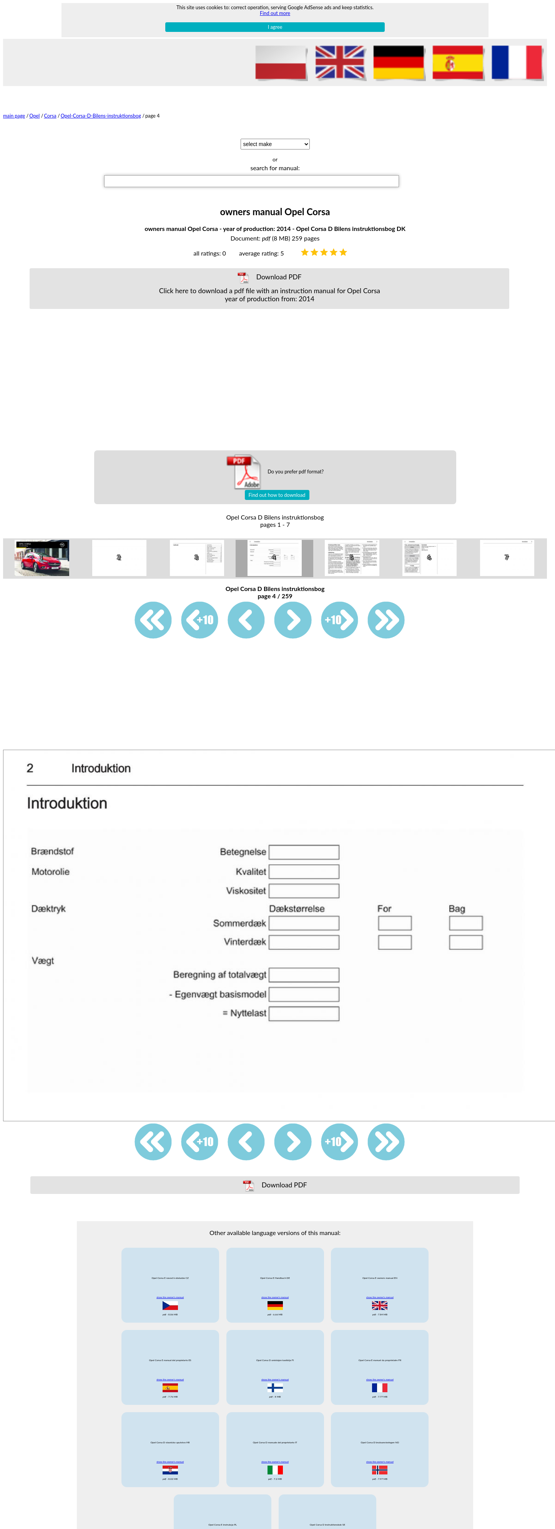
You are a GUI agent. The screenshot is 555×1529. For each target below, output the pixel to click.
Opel (34, 116)
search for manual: (274, 167)
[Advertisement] (269, 379)
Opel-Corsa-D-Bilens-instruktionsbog (101, 116)
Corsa (50, 116)
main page (14, 116)
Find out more (275, 13)
